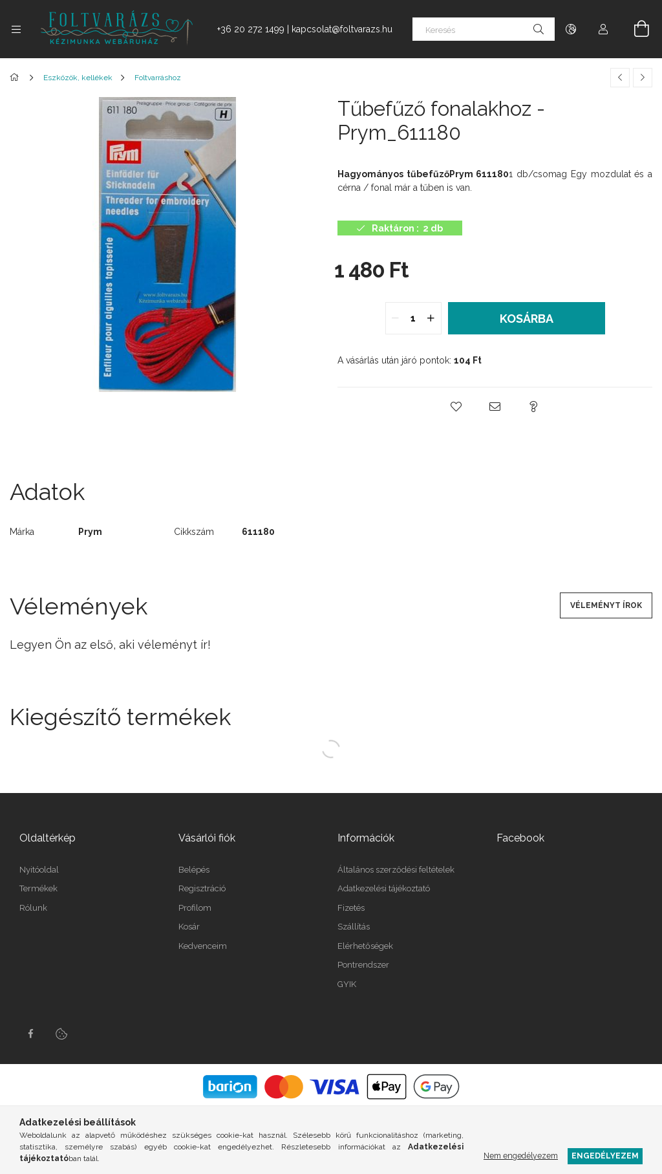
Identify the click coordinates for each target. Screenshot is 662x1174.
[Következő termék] (642, 77)
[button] (456, 407)
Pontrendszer (363, 965)
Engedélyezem (605, 1155)
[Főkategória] (16, 77)
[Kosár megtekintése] (634, 29)
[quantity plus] (431, 318)
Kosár (189, 926)
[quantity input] (413, 318)
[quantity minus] (395, 318)
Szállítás (353, 926)
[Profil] (603, 29)
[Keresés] (483, 29)
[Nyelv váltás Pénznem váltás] (571, 29)
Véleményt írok (606, 605)
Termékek (38, 888)
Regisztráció (202, 888)
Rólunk (33, 908)
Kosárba (526, 318)
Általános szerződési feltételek (395, 870)
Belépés (193, 870)
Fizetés (351, 908)
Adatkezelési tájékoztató (383, 888)
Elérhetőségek (365, 946)
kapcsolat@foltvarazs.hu (342, 29)
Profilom (194, 908)
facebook (30, 1034)
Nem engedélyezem (521, 1155)
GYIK (346, 984)
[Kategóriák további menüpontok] (16, 29)
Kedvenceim (202, 946)
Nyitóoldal (39, 870)
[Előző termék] (620, 77)
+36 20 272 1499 (250, 29)
